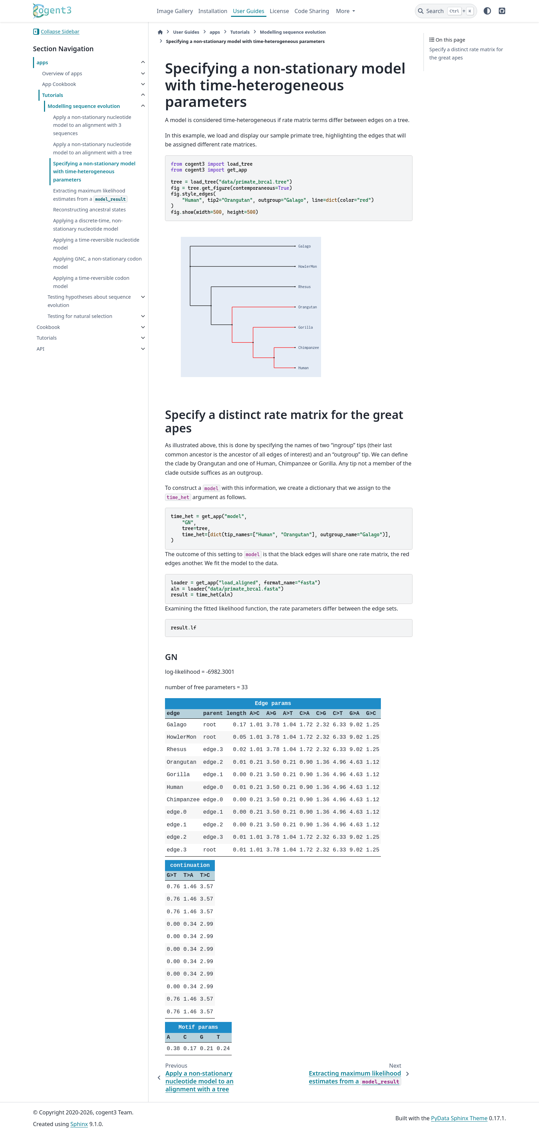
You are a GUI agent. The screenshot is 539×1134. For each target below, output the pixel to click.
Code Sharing (312, 11)
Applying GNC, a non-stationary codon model (97, 262)
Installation (212, 11)
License (279, 11)
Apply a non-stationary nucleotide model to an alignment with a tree (92, 148)
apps (42, 62)
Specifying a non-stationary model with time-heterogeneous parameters (94, 171)
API (40, 348)
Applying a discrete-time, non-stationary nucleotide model (87, 224)
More (343, 11)
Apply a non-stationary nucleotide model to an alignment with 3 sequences (92, 125)
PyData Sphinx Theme (459, 1118)
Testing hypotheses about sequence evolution (89, 301)
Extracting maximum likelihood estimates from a (90, 194)
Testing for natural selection (79, 316)
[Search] (446, 11)
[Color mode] (487, 11)
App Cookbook (59, 84)
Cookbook (48, 327)
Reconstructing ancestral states (89, 209)
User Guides (248, 11)
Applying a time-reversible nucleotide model (96, 243)
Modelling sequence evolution (83, 106)
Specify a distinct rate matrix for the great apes (466, 53)
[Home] (160, 32)
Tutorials (52, 95)
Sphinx (79, 1124)
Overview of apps (62, 73)
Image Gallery (175, 11)
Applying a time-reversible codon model (91, 282)
